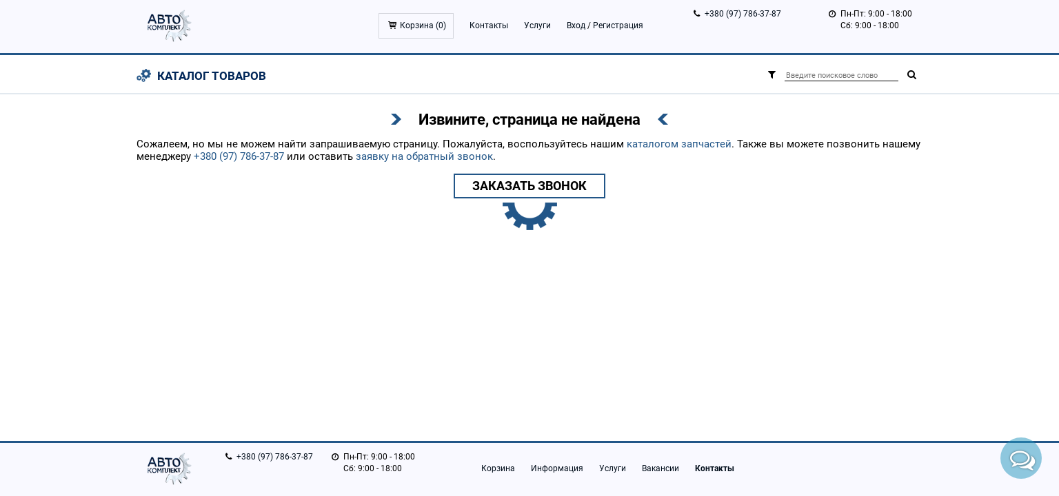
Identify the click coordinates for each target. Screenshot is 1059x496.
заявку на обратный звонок (424, 156)
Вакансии (660, 468)
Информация (557, 468)
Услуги (537, 25)
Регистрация (618, 25)
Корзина (498, 468)
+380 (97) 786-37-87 (743, 14)
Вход (576, 25)
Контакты (489, 25)
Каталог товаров (211, 76)
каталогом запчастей (679, 144)
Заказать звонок (529, 185)
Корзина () (423, 25)
